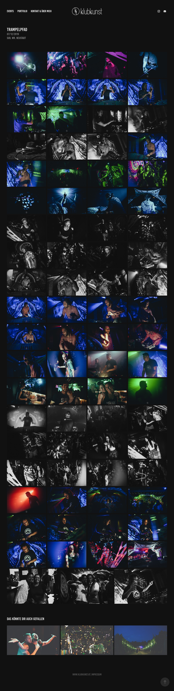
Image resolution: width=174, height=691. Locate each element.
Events (10, 11)
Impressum (97, 674)
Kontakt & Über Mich (41, 11)
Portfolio (22, 11)
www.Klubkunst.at (81, 674)
